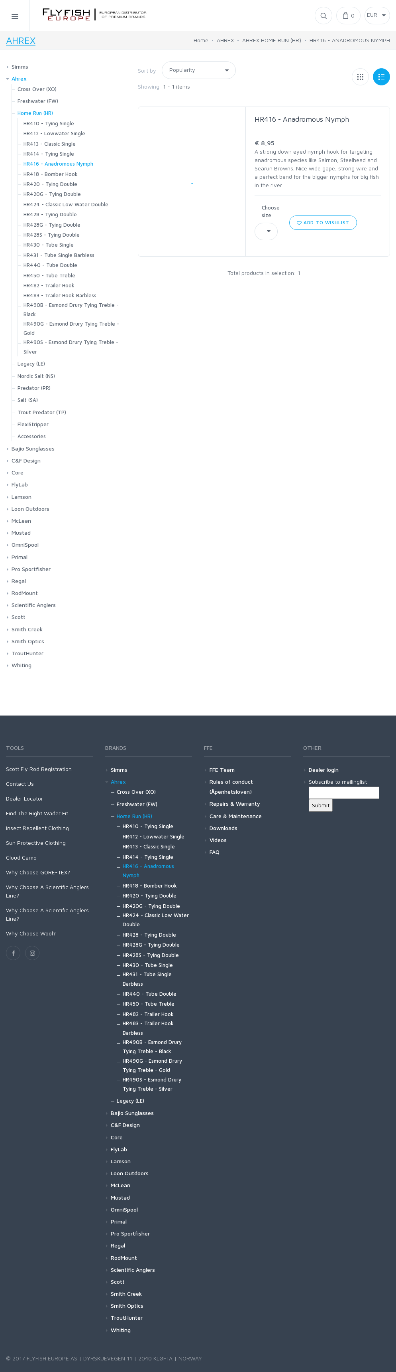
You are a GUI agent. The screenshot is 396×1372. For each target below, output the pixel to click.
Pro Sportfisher (31, 568)
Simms (20, 66)
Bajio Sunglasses (33, 448)
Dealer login (324, 769)
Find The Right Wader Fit (37, 813)
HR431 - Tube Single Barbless (59, 255)
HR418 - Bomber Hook (51, 174)
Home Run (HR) (35, 113)
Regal (19, 580)
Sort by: (148, 70)
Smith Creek (27, 629)
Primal (19, 557)
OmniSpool (25, 544)
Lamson (21, 496)
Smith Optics (28, 641)
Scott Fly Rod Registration (39, 768)
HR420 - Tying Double (50, 184)
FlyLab (20, 484)
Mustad (21, 532)
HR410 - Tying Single (49, 123)
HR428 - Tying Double (50, 214)
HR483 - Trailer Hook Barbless (60, 295)
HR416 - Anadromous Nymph (302, 119)
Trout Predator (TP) (42, 412)
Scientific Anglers (34, 604)
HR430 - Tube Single (49, 244)
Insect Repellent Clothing (37, 827)
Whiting (21, 665)
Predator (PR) (34, 388)
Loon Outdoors (30, 508)
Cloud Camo (21, 857)
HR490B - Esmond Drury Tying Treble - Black (71, 309)
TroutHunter (27, 653)
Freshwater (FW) (38, 101)
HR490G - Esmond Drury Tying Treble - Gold (71, 328)
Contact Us (20, 783)
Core (18, 472)
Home (201, 40)
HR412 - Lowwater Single (54, 133)
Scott (18, 616)
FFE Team (222, 769)
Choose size (271, 211)
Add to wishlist (323, 222)
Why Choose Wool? (31, 933)
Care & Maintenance (236, 816)
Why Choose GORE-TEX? (38, 872)
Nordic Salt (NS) (36, 376)
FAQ (215, 851)
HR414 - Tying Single (49, 153)
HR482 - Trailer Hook (49, 285)
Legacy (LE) (31, 363)
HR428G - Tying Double (52, 224)
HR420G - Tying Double (52, 194)
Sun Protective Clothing (36, 842)
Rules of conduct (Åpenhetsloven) (231, 786)
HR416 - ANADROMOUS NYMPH (350, 40)
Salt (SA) (28, 400)
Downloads (223, 827)
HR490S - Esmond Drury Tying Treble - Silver (71, 346)
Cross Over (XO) (37, 89)
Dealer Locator (24, 798)
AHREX (20, 40)
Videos (218, 839)
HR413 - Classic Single (50, 143)
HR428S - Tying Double (52, 234)
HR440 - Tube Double (50, 265)
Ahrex (19, 78)
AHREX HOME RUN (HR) (271, 40)
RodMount (25, 592)
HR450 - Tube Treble (49, 275)
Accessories (32, 436)
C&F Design (26, 460)
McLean (21, 520)
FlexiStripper (33, 424)
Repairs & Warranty (235, 803)
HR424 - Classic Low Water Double (66, 204)
